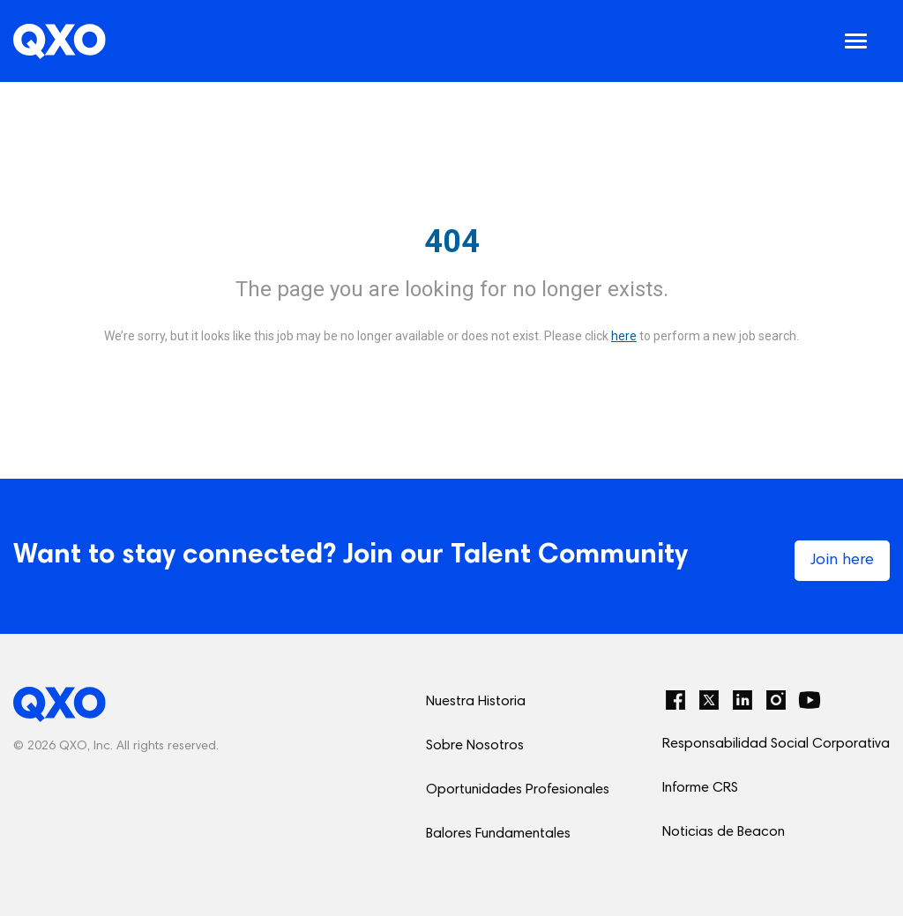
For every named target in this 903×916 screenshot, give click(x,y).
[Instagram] (776, 700)
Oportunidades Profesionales (517, 790)
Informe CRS (700, 788)
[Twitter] (709, 700)
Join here (842, 561)
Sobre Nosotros (475, 746)
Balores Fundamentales (498, 834)
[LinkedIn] (742, 700)
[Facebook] (675, 700)
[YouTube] (809, 700)
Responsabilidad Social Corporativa (776, 744)
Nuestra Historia (476, 702)
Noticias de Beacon (723, 832)
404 (452, 241)
